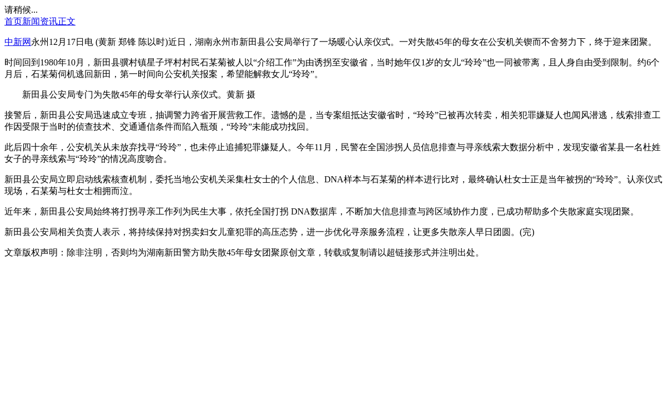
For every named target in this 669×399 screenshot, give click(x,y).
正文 (67, 21)
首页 (13, 21)
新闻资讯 (40, 21)
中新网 (17, 42)
